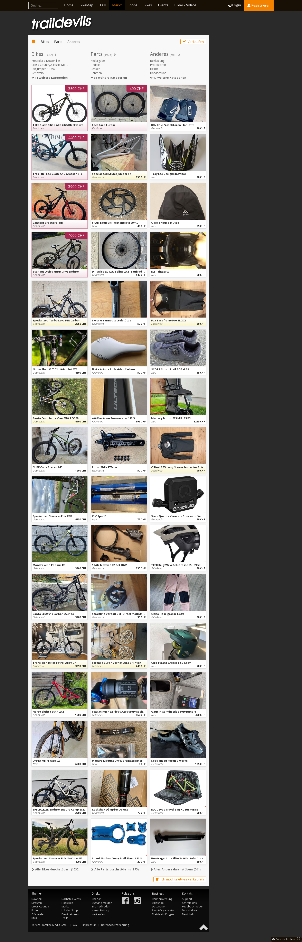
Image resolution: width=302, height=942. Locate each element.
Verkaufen (193, 41)
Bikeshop (158, 903)
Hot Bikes (67, 903)
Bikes (147, 5)
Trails (65, 918)
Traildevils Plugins (163, 914)
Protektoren (158, 65)
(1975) (115, 869)
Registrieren (258, 5)
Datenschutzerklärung (115, 925)
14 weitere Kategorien (49, 78)
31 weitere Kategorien (109, 78)
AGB (75, 925)
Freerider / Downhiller (45, 61)
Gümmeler (38, 914)
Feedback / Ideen (193, 906)
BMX (34, 918)
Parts (58, 41)
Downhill (36, 899)
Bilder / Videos (185, 5)
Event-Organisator (163, 910)
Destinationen (70, 914)
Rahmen (96, 73)
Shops (132, 5)
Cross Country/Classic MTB (49, 65)
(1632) (55, 869)
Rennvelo (37, 73)
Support (187, 899)
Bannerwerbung (162, 899)
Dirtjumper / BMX (43, 69)
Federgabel (98, 61)
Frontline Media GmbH (54, 925)
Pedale (95, 65)
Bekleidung (157, 61)
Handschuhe (158, 73)
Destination (159, 906)
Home (68, 5)
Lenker (95, 69)
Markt (117, 5)
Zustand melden (102, 903)
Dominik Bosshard (283, 939)
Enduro (35, 910)
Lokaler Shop (70, 910)
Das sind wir (189, 910)
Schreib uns (189, 903)
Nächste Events (71, 899)
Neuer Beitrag (100, 910)
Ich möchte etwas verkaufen (180, 879)
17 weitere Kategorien (168, 78)
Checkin (97, 899)
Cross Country (40, 906)
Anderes (73, 41)
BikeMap (86, 5)
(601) (175, 869)
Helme (154, 69)
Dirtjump (36, 903)
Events (163, 5)
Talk (102, 5)
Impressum (89, 925)
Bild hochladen (101, 906)
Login (234, 5)
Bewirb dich (189, 914)
